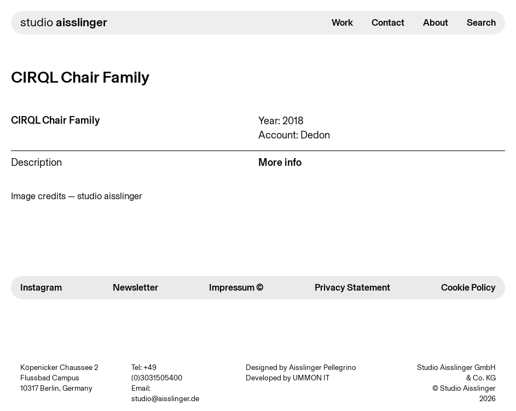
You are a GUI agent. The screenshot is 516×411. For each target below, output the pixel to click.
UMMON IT (311, 377)
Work (342, 22)
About (435, 22)
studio (63, 22)
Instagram (41, 287)
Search (481, 22)
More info (280, 162)
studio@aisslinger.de (165, 398)
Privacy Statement (352, 287)
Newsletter (135, 287)
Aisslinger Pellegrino (322, 367)
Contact (388, 22)
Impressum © (236, 287)
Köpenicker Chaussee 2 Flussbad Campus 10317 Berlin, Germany (59, 377)
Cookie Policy (468, 287)
